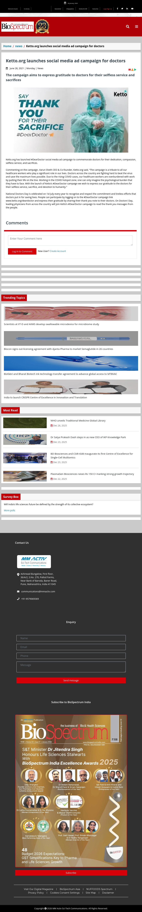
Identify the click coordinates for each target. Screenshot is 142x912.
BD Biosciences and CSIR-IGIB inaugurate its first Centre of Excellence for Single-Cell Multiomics (92, 455)
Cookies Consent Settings (65, 892)
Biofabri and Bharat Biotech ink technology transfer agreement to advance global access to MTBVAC (60, 373)
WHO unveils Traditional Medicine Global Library (78, 420)
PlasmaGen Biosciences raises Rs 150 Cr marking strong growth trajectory (92, 473)
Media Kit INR (83, 9)
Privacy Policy (36, 892)
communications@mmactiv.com (38, 591)
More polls (9, 510)
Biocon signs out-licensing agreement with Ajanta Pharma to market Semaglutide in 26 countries (58, 349)
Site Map (91, 892)
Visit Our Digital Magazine (38, 889)
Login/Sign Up (107, 9)
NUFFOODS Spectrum (99, 889)
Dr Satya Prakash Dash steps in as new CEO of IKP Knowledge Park (88, 437)
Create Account (58, 251)
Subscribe (95, 9)
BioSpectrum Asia (70, 889)
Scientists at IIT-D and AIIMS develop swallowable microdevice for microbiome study (51, 324)
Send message (71, 680)
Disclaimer (108, 892)
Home (7, 46)
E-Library (26, 9)
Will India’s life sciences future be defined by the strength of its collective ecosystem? (48, 504)
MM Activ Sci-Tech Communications (70, 908)
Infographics (70, 9)
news (18, 46)
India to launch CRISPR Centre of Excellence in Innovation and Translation (45, 397)
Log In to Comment (22, 251)
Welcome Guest (13, 9)
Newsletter (58, 9)
